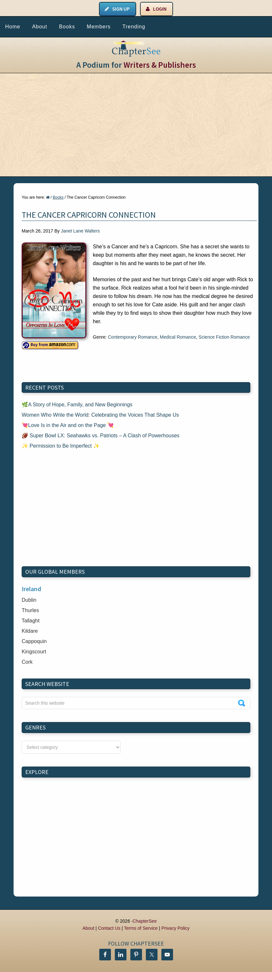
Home (12, 26)
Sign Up (121, 9)
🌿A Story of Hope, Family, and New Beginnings (77, 404)
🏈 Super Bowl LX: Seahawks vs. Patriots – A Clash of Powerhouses (101, 435)
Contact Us (109, 928)
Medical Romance (178, 337)
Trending (133, 26)
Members (99, 26)
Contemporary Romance (133, 337)
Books (67, 26)
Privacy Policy (175, 928)
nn (71, 747)
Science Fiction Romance (224, 337)
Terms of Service (141, 928)
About (39, 26)
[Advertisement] (136, 125)
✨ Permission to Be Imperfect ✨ (61, 446)
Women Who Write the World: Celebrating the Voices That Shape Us (100, 415)
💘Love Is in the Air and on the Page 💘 (68, 425)
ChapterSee (145, 921)
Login (160, 9)
